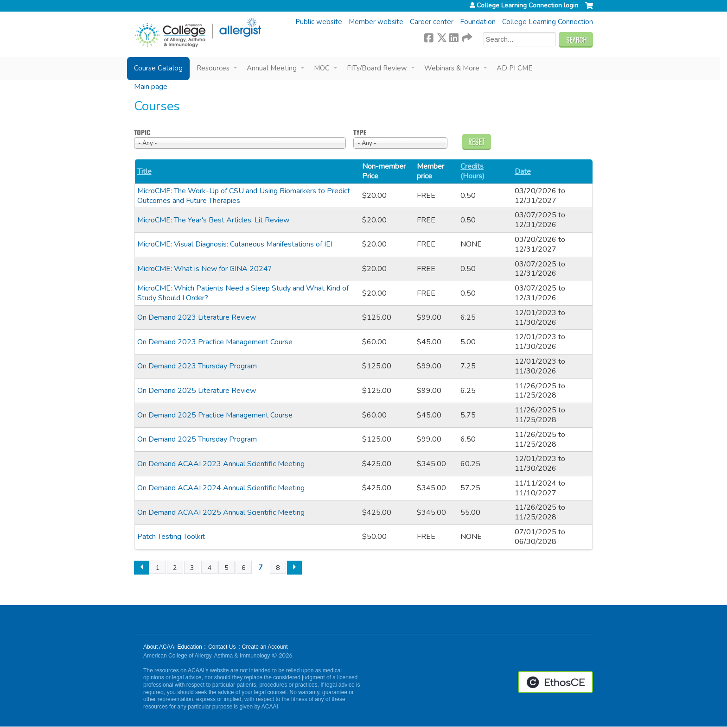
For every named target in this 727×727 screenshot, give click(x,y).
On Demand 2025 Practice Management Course (215, 415)
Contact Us (222, 647)
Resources (213, 68)
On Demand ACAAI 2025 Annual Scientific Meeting (221, 512)
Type (359, 132)
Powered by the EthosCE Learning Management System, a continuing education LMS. (555, 682)
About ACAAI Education (172, 647)
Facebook (429, 36)
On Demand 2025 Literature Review (196, 391)
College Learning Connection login (527, 5)
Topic (142, 132)
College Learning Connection (547, 21)
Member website (376, 21)
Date (523, 172)
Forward (466, 36)
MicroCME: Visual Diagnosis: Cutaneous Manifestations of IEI (234, 244)
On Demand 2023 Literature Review (196, 317)
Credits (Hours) (472, 171)
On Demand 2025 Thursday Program (197, 439)
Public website (318, 21)
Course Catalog (158, 68)
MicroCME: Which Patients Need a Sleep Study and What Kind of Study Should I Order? (243, 293)
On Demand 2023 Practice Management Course (215, 342)
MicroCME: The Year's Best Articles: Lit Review (213, 220)
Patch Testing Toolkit (171, 536)
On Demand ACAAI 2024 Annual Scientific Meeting (221, 488)
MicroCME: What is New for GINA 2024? (204, 269)
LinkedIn (454, 36)
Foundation (478, 21)
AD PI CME (514, 68)
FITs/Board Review (377, 68)
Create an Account (265, 647)
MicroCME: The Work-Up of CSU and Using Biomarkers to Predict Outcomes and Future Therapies (243, 196)
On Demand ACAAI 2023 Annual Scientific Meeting (221, 464)
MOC (322, 68)
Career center (431, 21)
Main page (150, 87)
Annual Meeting (272, 68)
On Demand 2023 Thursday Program (197, 366)
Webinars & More (451, 68)
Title (144, 172)
